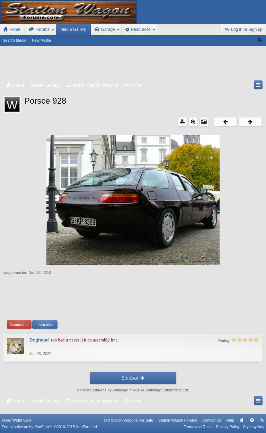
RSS (261, 420)
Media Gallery (73, 29)
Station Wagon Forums (177, 420)
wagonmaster (14, 272)
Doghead (39, 340)
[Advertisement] (133, 64)
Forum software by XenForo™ (50, 427)
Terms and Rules (198, 427)
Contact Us (211, 420)
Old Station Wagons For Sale (128, 420)
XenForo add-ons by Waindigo (102, 390)
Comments (19, 324)
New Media (41, 40)
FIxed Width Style (17, 420)
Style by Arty (253, 427)
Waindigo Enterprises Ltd (166, 390)
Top (251, 420)
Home (241, 420)
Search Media (14, 40)
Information (44, 324)
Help (230, 420)
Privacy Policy (227, 427)
